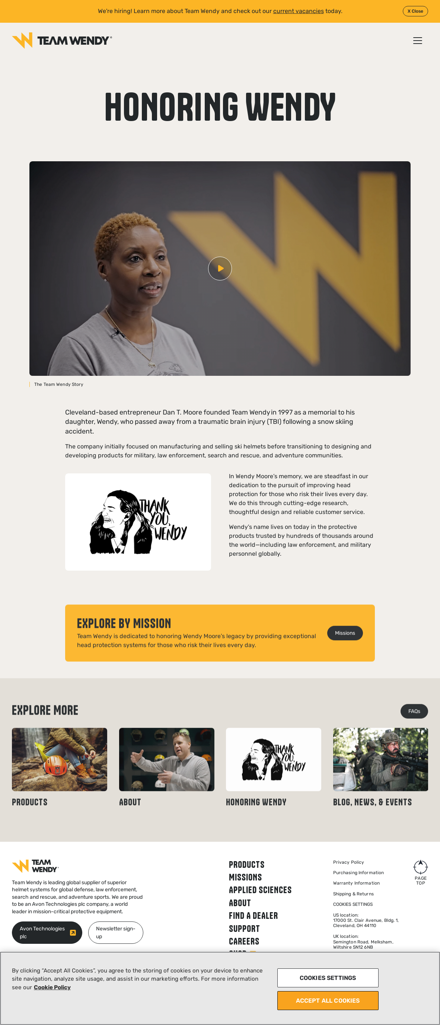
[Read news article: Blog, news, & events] (380, 784)
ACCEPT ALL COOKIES (328, 1000)
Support (244, 928)
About (240, 903)
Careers (244, 941)
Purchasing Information (358, 872)
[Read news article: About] (166, 784)
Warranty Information (356, 883)
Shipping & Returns (353, 894)
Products (247, 864)
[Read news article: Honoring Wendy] (273, 784)
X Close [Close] (415, 11)
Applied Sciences (260, 890)
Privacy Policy (348, 862)
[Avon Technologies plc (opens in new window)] (47, 932)
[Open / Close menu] (417, 40)
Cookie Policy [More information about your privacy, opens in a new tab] (52, 987)
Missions (245, 877)
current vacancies (298, 11)
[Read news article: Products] (59, 784)
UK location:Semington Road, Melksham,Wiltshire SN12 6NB (363, 942)
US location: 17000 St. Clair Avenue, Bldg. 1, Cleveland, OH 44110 (366, 921)
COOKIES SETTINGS (328, 977)
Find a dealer (253, 915)
